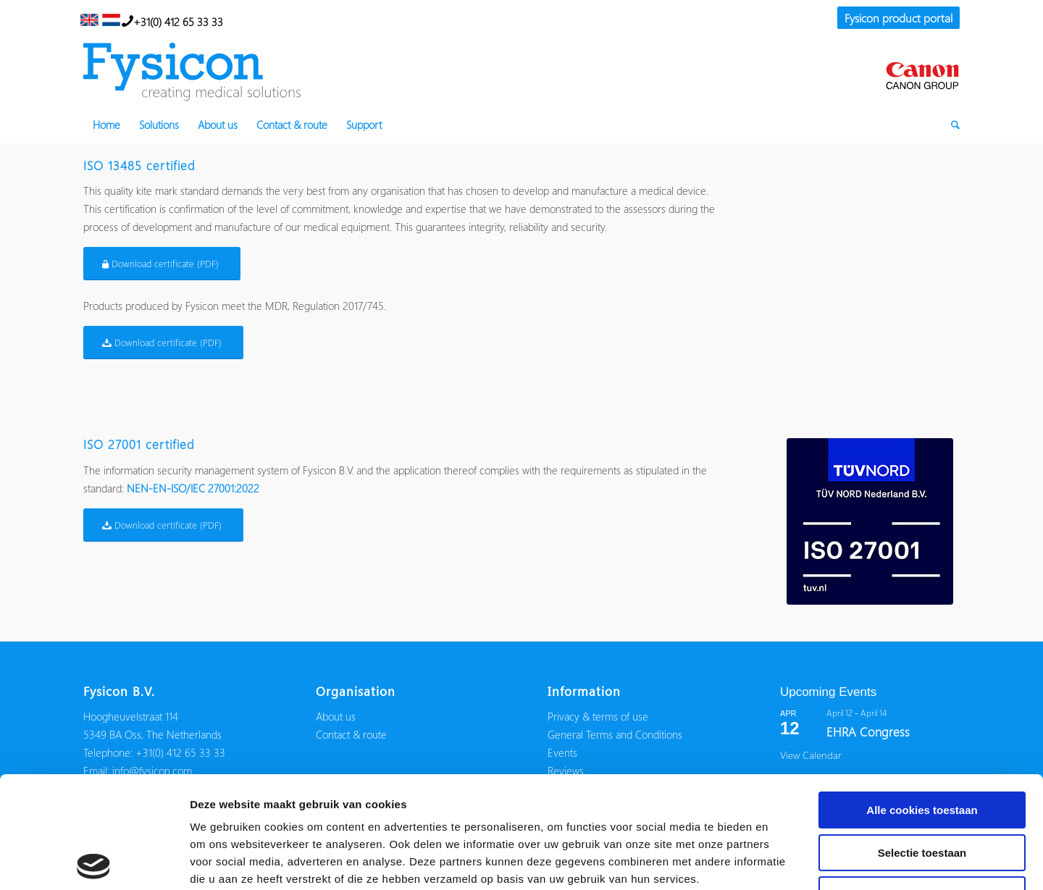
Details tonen (782, 861)
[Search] (951, 124)
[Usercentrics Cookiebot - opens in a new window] (93, 862)
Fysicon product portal (898, 17)
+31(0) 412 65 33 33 (172, 20)
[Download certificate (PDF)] (161, 263)
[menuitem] (895, 18)
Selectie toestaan (922, 741)
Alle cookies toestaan (921, 698)
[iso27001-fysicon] (870, 521)
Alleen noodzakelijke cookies (922, 783)
